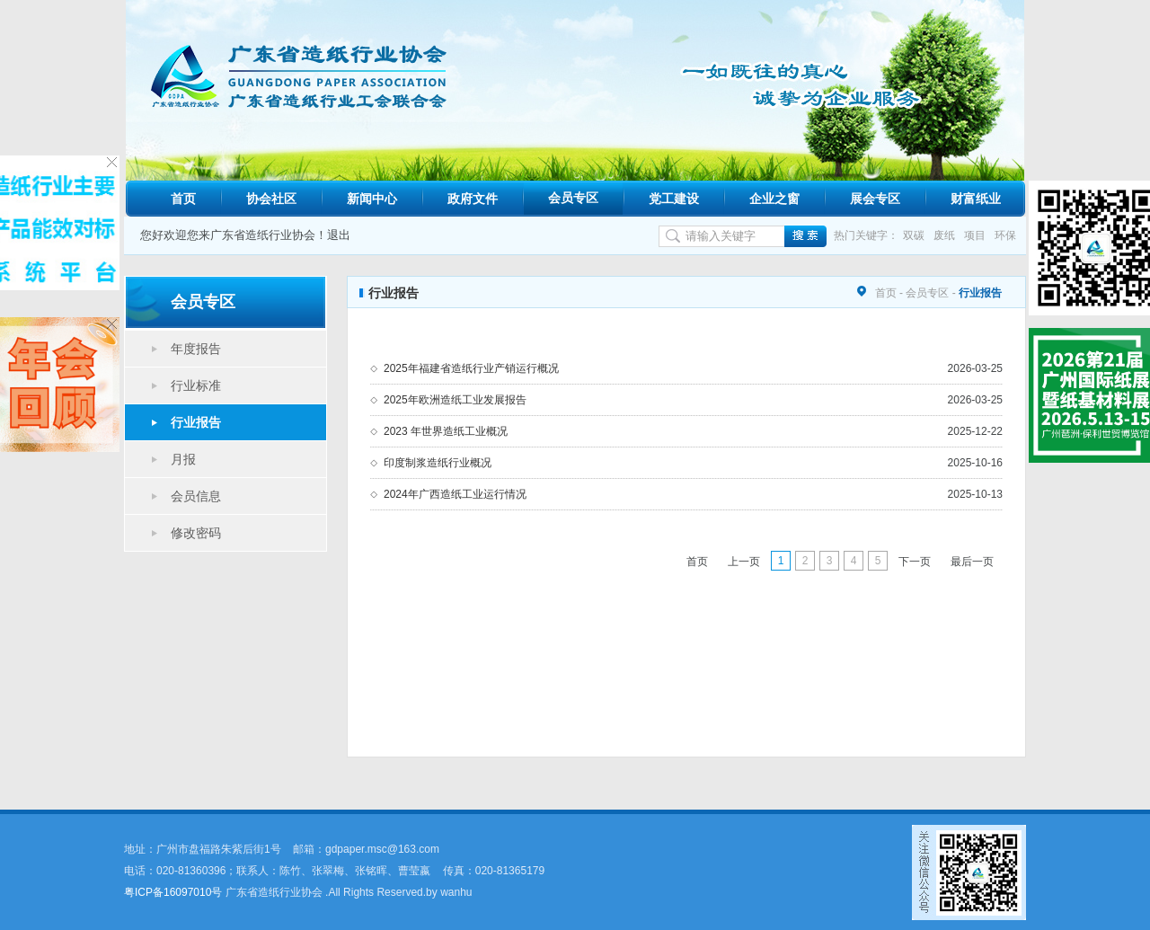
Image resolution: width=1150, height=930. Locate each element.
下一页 (914, 561)
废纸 (944, 235)
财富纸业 (976, 198)
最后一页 (972, 561)
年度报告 (196, 348)
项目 (975, 235)
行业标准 (196, 385)
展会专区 (875, 198)
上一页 (744, 561)
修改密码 (196, 533)
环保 (1005, 235)
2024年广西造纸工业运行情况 (455, 494)
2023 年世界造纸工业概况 (446, 431)
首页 (183, 198)
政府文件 (472, 198)
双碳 (913, 235)
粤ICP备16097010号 (173, 892)
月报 (183, 459)
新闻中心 (372, 198)
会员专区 (573, 197)
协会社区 (271, 198)
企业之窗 (774, 198)
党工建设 (674, 198)
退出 (338, 235)
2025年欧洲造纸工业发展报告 (455, 400)
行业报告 (196, 422)
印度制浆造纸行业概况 (437, 462)
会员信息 (196, 496)
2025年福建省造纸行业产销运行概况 (471, 368)
